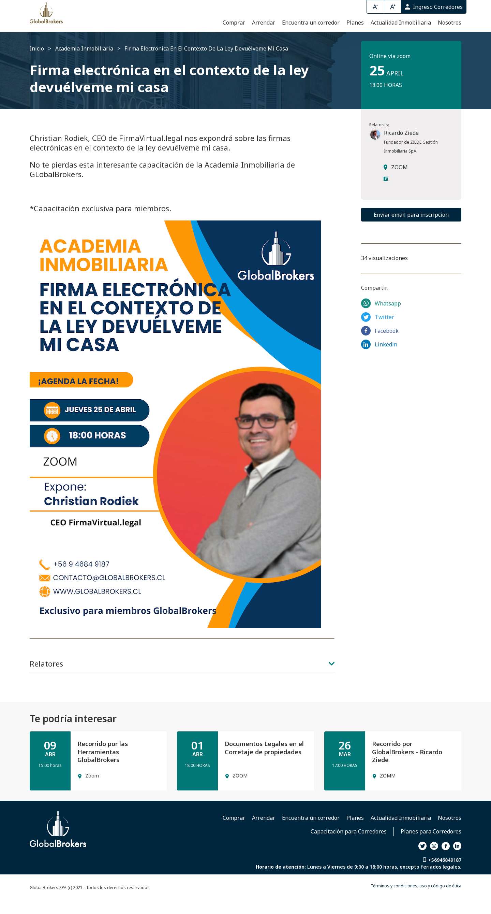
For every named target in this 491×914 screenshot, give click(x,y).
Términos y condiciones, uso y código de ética (416, 903)
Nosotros (449, 39)
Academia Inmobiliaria (84, 66)
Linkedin (379, 361)
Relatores (182, 681)
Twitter (377, 334)
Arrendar (263, 39)
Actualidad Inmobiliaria (401, 39)
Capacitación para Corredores (349, 849)
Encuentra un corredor (311, 39)
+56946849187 (444, 877)
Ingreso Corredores (434, 7)
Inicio (37, 66)
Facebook (380, 348)
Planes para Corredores (431, 849)
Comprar (234, 39)
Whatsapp (381, 320)
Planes (355, 39)
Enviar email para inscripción (411, 232)
